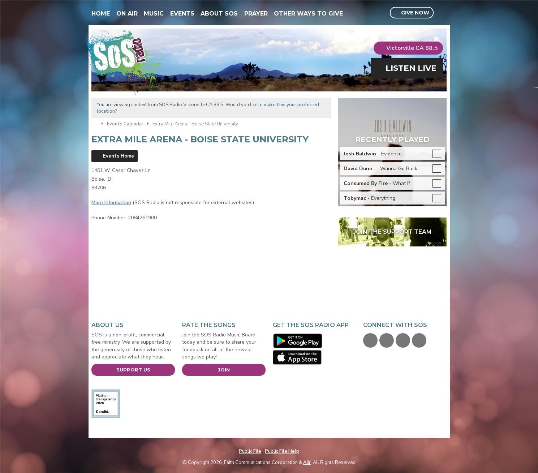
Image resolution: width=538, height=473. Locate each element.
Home (100, 13)
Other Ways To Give (308, 13)
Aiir (307, 462)
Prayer (256, 13)
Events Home (118, 156)
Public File (250, 451)
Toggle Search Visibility (442, 13)
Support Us (133, 370)
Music (154, 13)
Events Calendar (125, 124)
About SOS (219, 13)
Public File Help (282, 451)
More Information (111, 202)
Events (182, 13)
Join (224, 370)
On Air (127, 13)
